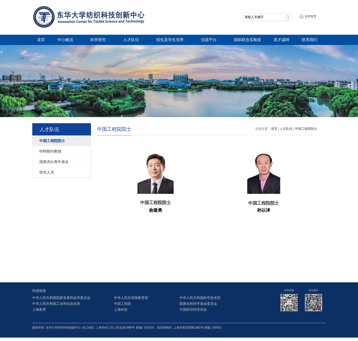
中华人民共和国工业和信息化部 (56, 304)
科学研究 (100, 40)
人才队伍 (133, 40)
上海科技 (121, 309)
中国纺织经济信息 (193, 309)
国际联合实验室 (247, 40)
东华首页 (307, 16)
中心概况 (67, 40)
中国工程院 (122, 304)
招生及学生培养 (172, 40)
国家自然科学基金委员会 (198, 304)
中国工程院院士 (306, 129)
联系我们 (309, 40)
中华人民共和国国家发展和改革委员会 (61, 298)
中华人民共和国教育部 (131, 298)
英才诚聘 (281, 40)
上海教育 (39, 309)
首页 (41, 40)
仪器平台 (211, 40)
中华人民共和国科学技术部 (200, 298)
